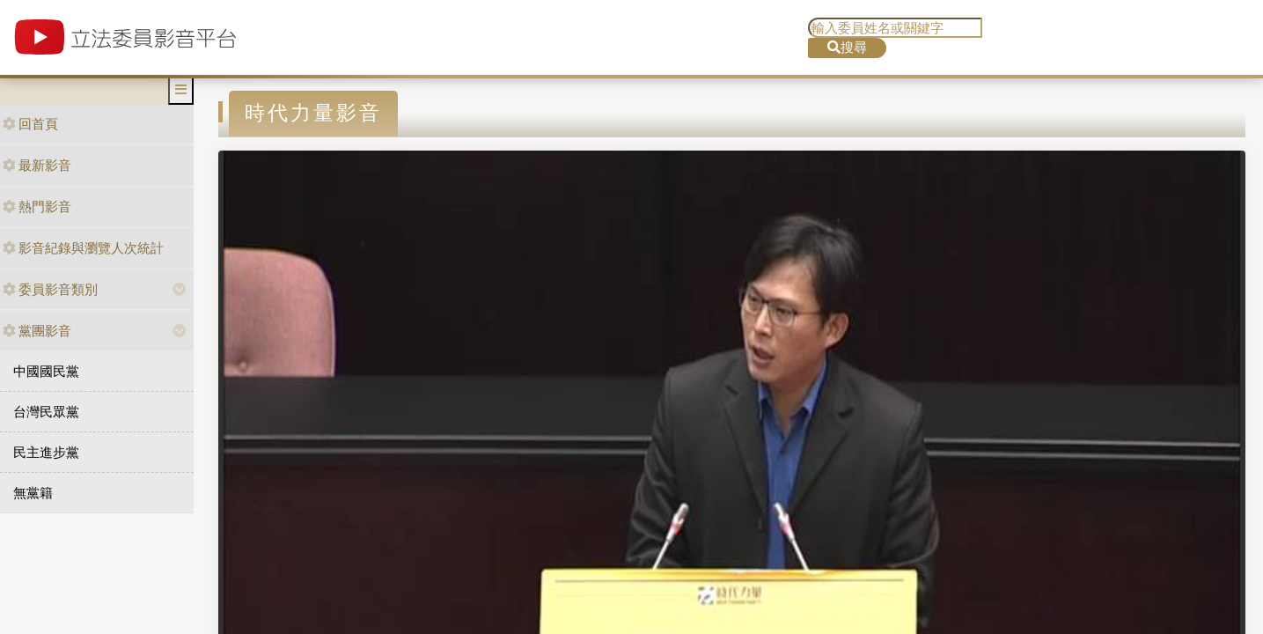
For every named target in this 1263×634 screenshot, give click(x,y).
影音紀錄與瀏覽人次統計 (83, 247)
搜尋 (847, 47)
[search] (895, 28)
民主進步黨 (46, 452)
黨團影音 (37, 330)
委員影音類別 (50, 289)
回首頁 (30, 123)
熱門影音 (37, 206)
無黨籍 (33, 492)
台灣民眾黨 (46, 411)
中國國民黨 (46, 371)
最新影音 (37, 165)
